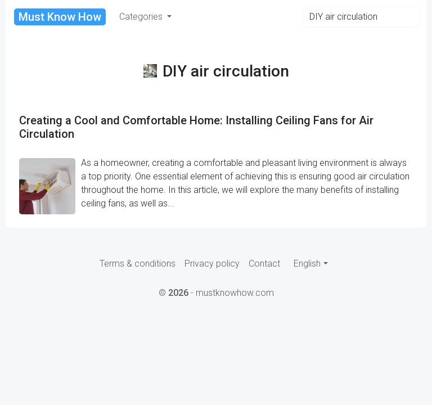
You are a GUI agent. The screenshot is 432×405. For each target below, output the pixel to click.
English (307, 263)
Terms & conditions (138, 263)
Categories (142, 16)
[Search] (361, 17)
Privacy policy (212, 263)
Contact (264, 263)
